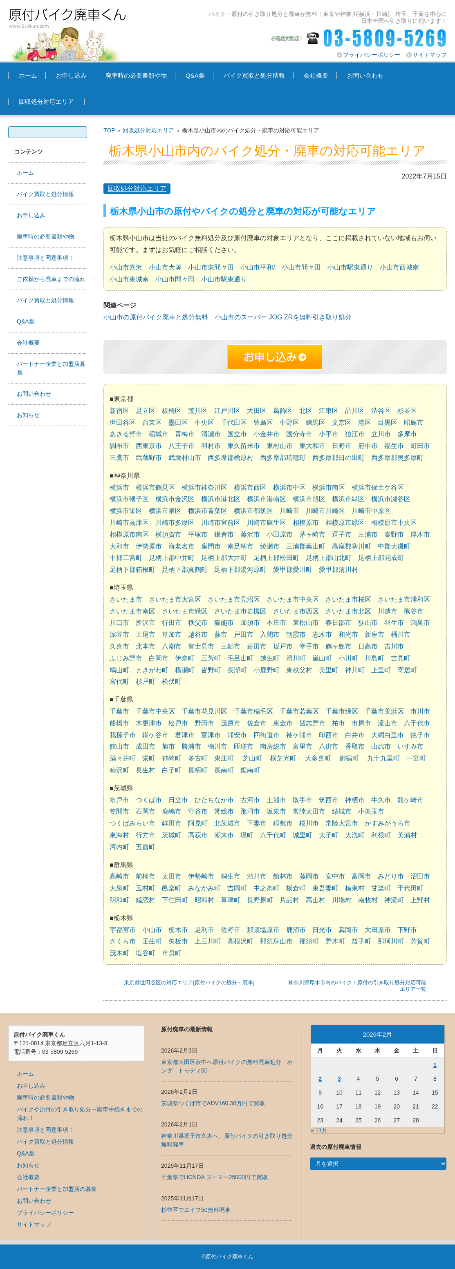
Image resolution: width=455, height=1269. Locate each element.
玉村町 (145, 888)
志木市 (322, 634)
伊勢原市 (149, 546)
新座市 (374, 634)
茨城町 (172, 835)
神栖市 (355, 799)
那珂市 (250, 811)
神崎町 (172, 758)
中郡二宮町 (126, 557)
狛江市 (355, 433)
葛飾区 (283, 410)
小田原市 (280, 534)
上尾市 (145, 634)
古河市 (250, 799)
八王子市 (181, 445)
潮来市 (224, 835)
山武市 (381, 746)
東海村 (119, 835)
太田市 (172, 876)
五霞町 (145, 846)
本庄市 (276, 622)
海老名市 (181, 546)
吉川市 (394, 646)
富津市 (211, 735)
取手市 (302, 799)
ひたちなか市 (214, 799)
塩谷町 (145, 953)
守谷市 (198, 811)
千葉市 (119, 711)
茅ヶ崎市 (312, 534)
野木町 (335, 941)
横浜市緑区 (348, 498)
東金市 (283, 723)
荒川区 (198, 410)
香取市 (355, 746)
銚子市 (420, 735)
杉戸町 (145, 681)
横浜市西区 (250, 487)
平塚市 (198, 534)
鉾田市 (172, 823)
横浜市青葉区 (207, 510)
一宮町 (416, 758)
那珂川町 (391, 941)
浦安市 (237, 735)
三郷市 (230, 646)
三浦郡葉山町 (305, 546)
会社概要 (316, 75)
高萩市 (198, 835)
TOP (109, 130)
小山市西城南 (399, 267)
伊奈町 (185, 658)
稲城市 (158, 433)
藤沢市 (250, 534)
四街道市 (266, 735)
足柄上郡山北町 (329, 557)
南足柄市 (240, 546)
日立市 (178, 799)
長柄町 (198, 770)
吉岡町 (237, 888)
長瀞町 (237, 670)
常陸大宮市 (341, 823)
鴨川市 (217, 746)
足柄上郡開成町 (381, 557)
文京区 (342, 422)
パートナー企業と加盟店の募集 (57, 1189)
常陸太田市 (309, 811)
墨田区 (178, 422)
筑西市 (328, 799)
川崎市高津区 (129, 522)
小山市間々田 (301, 267)
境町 (246, 835)
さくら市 (123, 941)
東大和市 (312, 445)
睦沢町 (119, 770)
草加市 (172, 634)
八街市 (328, 746)
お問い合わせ (365, 75)
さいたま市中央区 (293, 599)
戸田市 (243, 634)
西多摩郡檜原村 (230, 457)
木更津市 (149, 723)
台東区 (152, 422)
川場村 (342, 900)
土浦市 (276, 799)
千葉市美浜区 (384, 711)
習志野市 (312, 723)
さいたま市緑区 (185, 611)
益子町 (361, 941)
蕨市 (220, 634)
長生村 (145, 770)
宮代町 (119, 681)
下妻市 (257, 823)
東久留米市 (243, 445)
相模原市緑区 (345, 522)
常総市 (224, 811)
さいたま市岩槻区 (240, 611)
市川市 (420, 711)
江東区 (328, 410)
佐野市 (230, 929)
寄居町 (407, 670)
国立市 (237, 433)
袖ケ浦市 (299, 735)
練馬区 (315, 422)
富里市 (302, 746)
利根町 (381, 835)
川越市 (387, 611)
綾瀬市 (270, 546)
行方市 (145, 835)
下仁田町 (175, 900)
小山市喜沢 (126, 267)
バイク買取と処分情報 (254, 75)
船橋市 (119, 723)
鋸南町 (250, 770)
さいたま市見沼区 (234, 599)
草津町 (230, 900)
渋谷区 (381, 410)
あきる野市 (126, 433)
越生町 (270, 658)
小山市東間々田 (211, 267)
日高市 (368, 646)
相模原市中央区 (394, 522)
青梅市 (185, 433)
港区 (364, 422)
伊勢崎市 (201, 876)
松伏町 (172, 681)
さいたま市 (126, 599)
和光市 (348, 634)
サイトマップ (429, 54)
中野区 (289, 422)
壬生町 (152, 941)
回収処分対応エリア (46, 101)
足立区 (145, 410)
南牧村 (368, 900)
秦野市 (394, 534)
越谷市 (198, 634)
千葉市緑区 (341, 711)
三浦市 (368, 534)
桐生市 (230, 876)
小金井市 (266, 433)
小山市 (152, 929)
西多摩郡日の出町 (338, 457)
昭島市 (414, 422)
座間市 (211, 546)
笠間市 (119, 811)
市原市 (361, 723)
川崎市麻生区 (266, 522)
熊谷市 (414, 611)
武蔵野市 (149, 457)
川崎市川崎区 (325, 510)
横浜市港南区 (266, 498)
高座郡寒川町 (351, 546)
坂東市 (276, 811)
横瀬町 (185, 670)
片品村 (289, 900)
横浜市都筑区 (253, 510)
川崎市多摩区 (175, 522)
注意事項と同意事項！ (45, 257)
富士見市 (201, 646)
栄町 (148, 758)
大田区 (257, 410)
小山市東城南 (129, 279)
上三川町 (208, 941)
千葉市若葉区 (299, 711)
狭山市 (368, 622)
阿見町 (198, 823)
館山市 (119, 746)
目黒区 (387, 422)
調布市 (119, 445)
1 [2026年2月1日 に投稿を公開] (435, 1065)
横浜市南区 (328, 487)
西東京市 (149, 445)
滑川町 (296, 658)
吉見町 (400, 658)
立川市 (381, 433)
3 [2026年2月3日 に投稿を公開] (339, 1078)
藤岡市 (309, 876)
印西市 (328, 735)
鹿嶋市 (172, 811)
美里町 (328, 670)
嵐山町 (322, 658)
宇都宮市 (123, 929)
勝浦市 (191, 746)
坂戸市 (283, 646)
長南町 (224, 770)
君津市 (185, 735)
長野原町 (260, 900)
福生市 (394, 445)
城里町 (302, 835)
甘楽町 (381, 888)
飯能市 (224, 622)
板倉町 (296, 888)
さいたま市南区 (132, 611)
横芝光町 (283, 758)
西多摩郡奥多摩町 (397, 457)
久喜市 (119, 646)
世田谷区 (123, 422)
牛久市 (381, 799)
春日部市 (338, 622)
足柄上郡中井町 (172, 557)
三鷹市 (119, 457)
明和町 (119, 900)
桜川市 (309, 823)
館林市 (283, 876)
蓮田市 (257, 646)
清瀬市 (211, 433)
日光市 (322, 929)
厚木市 (420, 534)
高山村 (315, 900)
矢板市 (178, 941)
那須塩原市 (263, 929)
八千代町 (273, 835)
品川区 (355, 410)
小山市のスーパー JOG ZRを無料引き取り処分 (283, 317)
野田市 (204, 723)
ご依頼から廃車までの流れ (51, 279)
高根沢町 (240, 941)
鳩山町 (119, 670)
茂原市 (230, 723)
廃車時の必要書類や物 (136, 75)
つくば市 (149, 799)
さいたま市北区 (348, 611)
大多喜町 (318, 758)
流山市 (387, 723)
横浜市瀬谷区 (390, 498)
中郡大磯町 (394, 546)
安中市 (335, 876)
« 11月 (319, 1130)
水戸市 (119, 799)
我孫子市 (123, 735)
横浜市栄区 (126, 510)
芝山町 (252, 758)
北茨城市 (227, 823)
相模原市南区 (129, 534)
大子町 (328, 835)
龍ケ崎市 (410, 799)
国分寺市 (299, 433)
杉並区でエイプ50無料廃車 (196, 1210)
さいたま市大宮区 (175, 599)
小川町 (348, 658)
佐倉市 (257, 723)
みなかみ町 (204, 888)
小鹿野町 (266, 670)
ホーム (28, 75)
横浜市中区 (289, 487)
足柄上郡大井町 (224, 557)
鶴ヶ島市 (338, 646)
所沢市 (145, 622)
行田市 (172, 622)
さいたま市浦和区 (404, 599)
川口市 (119, 622)
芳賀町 (420, 941)
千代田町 (410, 888)
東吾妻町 (325, 888)
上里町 (381, 670)
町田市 (420, 445)
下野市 (407, 929)
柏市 (338, 723)
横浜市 (119, 487)
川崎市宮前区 (220, 522)
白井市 (355, 735)
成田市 (145, 746)
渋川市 (257, 876)
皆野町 (211, 670)
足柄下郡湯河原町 (240, 569)
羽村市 (211, 445)
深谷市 (119, 634)
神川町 (355, 670)
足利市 (204, 929)
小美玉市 (371, 811)
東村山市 (280, 445)
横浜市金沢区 (175, 498)
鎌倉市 (224, 534)
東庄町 (224, 758)
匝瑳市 (243, 746)
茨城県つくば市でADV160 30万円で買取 (213, 1103)
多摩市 (407, 433)
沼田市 (420, 876)
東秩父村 (299, 670)
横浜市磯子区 (129, 498)
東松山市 (306, 622)
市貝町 (172, 953)
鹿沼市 (296, 929)
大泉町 (119, 888)
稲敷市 (283, 823)
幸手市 (309, 646)
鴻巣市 (420, 622)
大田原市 (378, 929)
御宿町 (349, 758)
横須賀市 (168, 534)
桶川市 (400, 634)
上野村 (420, 900)
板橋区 (172, 410)
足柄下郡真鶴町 (185, 569)
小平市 (328, 433)
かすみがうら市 (387, 823)
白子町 (172, 770)
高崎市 (119, 876)
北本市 (145, 646)
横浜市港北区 (220, 498)
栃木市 (178, 929)
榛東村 (355, 888)
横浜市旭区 (309, 498)
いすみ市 (410, 746)
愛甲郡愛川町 (292, 569)
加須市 (250, 622)
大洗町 (355, 835)
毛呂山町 (240, 658)
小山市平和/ (257, 267)
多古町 (198, 758)
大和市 (119, 546)
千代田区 (234, 422)
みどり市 (391, 876)
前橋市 (145, 876)
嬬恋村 (145, 900)
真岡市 (348, 929)
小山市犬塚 (165, 267)
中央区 (204, 422)
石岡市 (145, 811)
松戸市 (178, 723)
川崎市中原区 (371, 510)
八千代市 (417, 723)
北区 (305, 410)
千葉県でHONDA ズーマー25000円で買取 (214, 1177)
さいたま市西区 (296, 611)
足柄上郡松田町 (276, 557)
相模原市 (306, 522)
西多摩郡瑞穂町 (283, 457)
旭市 (168, 746)
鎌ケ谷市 (155, 735)
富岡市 (361, 876)
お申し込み (71, 75)
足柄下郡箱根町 (132, 569)
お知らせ (28, 415)
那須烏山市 (276, 941)
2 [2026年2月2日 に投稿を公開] (320, 1078)
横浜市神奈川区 (204, 487)
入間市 (270, 634)
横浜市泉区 (165, 510)
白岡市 (158, 658)
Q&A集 (195, 75)
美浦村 (407, 835)
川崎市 (289, 510)
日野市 (342, 445)
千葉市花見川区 (204, 711)
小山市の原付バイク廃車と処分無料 (155, 317)
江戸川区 (227, 410)
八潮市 (172, 646)
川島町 (374, 658)
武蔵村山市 (184, 457)
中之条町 (266, 888)
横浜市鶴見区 (155, 487)
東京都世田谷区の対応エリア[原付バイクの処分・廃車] (189, 982)
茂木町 (119, 953)
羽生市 (394, 622)
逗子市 (342, 534)
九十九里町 (383, 758)
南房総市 (273, 746)
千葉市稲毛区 (253, 711)
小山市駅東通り (350, 267)
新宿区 (119, 410)
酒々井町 (123, 758)
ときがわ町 (152, 670)
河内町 (119, 846)
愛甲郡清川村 (338, 569)
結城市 (342, 811)
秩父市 (198, 622)
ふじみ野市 (126, 658)
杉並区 (407, 410)
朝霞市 (296, 634)
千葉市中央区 (155, 711)
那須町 (309, 941)
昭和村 (204, 900)
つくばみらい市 (132, 823)
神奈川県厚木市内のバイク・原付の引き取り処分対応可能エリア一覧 (357, 985)
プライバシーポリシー (371, 54)
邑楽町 (172, 888)
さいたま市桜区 (348, 599)
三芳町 (211, 658)
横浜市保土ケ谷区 (378, 487)
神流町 (394, 900)
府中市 (368, 445)
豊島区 (263, 422)
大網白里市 (387, 735)
